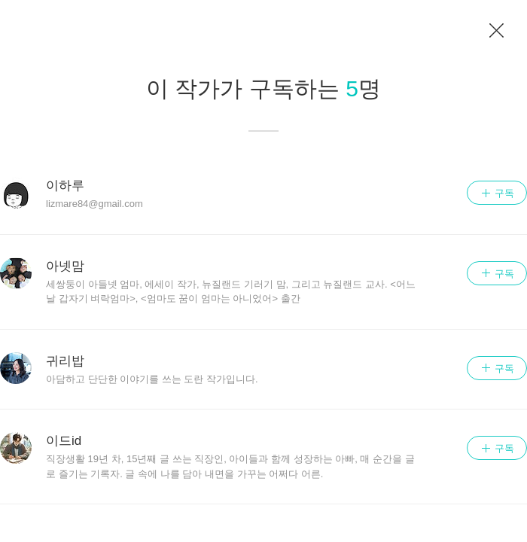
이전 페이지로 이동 (496, 30)
